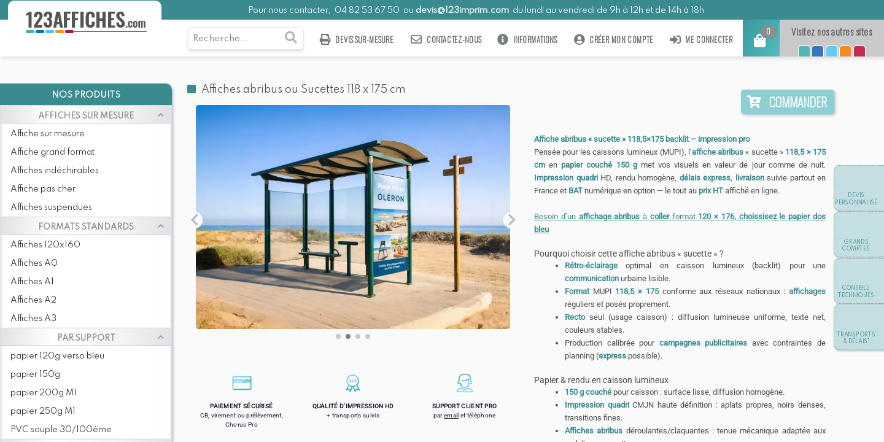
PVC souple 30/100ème (61, 429)
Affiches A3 (33, 318)
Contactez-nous (446, 39)
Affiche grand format (52, 152)
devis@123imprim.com (462, 10)
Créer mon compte (613, 39)
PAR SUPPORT (86, 338)
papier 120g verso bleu (57, 356)
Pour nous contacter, (290, 10)
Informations (527, 39)
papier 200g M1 (43, 393)
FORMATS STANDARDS (86, 227)
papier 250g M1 (43, 411)
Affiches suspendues (51, 207)
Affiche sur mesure (47, 134)
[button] (338, 336)
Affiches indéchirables (54, 170)
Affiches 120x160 (45, 245)
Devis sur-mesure (357, 39)
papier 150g (35, 374)
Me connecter (701, 39)
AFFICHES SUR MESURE (86, 116)
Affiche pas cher (43, 189)
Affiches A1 (32, 281)
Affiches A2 (33, 300)
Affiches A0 (34, 263)
